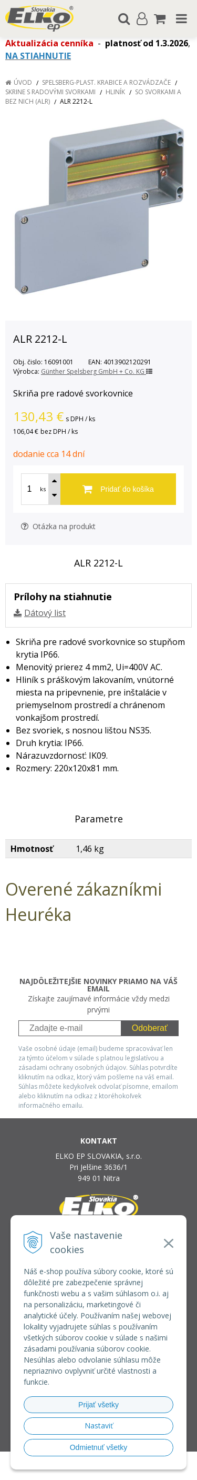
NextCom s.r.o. (118, 1470)
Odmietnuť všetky (99, 1447)
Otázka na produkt (58, 526)
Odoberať (150, 1028)
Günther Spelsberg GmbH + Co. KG (96, 371)
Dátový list (45, 613)
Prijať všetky (98, 1404)
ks (43, 489)
